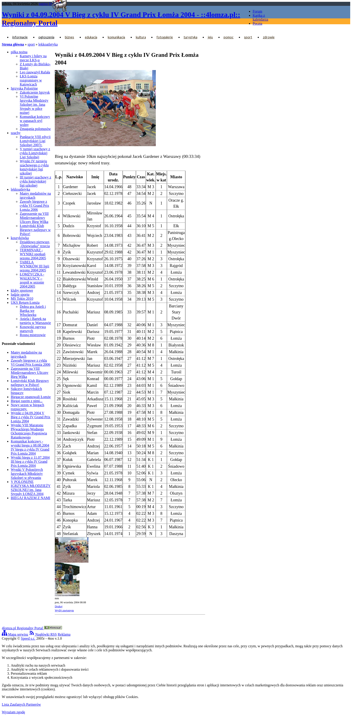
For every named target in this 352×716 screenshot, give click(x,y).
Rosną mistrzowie (33, 335)
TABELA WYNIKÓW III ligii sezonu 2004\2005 (34, 266)
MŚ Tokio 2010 (22, 298)
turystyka (190, 37)
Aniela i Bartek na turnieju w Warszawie (35, 321)
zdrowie (269, 37)
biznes (69, 37)
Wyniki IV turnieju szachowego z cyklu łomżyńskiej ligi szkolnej (34, 167)
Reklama (64, 634)
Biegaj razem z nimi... (26, 401)
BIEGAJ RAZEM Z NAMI (30, 498)
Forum (257, 11)
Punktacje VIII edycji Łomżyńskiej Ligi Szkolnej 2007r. (35, 141)
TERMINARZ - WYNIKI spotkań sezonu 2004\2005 (33, 254)
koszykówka (20, 238)
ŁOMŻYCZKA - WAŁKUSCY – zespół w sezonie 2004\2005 (32, 280)
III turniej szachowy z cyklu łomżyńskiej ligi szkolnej (35, 181)
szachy (16, 133)
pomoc (228, 37)
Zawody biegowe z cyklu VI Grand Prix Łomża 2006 (34, 205)
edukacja (91, 37)
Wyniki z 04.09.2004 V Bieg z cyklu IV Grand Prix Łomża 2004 (30, 417)
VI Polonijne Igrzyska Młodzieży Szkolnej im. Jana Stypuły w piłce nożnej (34, 105)
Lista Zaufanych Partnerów (21, 704)
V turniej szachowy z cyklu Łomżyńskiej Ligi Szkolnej (35, 153)
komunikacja (116, 37)
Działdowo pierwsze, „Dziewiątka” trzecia (35, 244)
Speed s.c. (28, 638)
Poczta (257, 23)
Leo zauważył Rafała (35, 72)
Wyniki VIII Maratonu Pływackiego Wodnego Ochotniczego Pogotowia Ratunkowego (29, 431)
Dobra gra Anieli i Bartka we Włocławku (33, 311)
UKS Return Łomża (25, 302)
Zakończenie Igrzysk (35, 92)
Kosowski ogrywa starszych (33, 329)
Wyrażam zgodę (13, 712)
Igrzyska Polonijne (24, 88)
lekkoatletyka (48, 44)
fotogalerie (164, 37)
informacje (20, 37)
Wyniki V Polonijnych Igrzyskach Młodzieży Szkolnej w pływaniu (27, 474)
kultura (141, 37)
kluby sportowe (22, 290)
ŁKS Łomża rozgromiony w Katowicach (31, 80)
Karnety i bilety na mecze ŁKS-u (33, 58)
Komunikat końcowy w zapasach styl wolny (35, 121)
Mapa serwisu (15, 634)
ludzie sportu (20, 294)
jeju (210, 37)
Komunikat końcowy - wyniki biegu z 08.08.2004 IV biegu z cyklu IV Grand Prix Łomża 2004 (30, 447)
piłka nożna (19, 52)
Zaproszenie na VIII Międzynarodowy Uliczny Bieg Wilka (34, 218)
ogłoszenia (46, 37)
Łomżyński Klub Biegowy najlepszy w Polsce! (35, 230)
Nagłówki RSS (43, 634)
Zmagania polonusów (35, 129)
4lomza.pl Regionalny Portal (32, 628)
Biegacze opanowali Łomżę (31, 397)
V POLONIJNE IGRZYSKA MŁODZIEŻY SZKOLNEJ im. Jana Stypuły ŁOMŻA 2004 (31, 488)
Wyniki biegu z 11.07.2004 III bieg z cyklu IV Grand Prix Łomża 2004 (30, 461)
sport (248, 37)
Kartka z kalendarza (260, 17)
